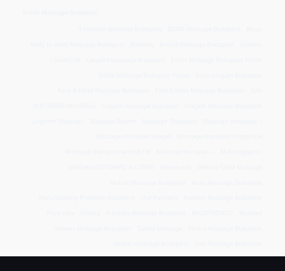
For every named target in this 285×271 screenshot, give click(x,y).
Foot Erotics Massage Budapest (200, 90)
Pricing (90, 213)
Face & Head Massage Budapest (103, 90)
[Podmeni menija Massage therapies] (260, 121)
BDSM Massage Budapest (204, 29)
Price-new (60, 213)
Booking (142, 44)
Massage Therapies (169, 121)
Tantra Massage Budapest (225, 228)
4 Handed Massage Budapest (120, 29)
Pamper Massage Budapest (223, 197)
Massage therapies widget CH (219, 136)
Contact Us (65, 60)
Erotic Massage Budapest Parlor (216, 60)
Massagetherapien (182, 152)
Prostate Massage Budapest (146, 213)
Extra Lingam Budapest (228, 75)
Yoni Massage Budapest (228, 243)
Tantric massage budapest (150, 243)
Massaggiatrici (241, 152)
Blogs (254, 29)
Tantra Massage (159, 228)
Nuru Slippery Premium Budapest (87, 197)
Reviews (250, 213)
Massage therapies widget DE (108, 152)
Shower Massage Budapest (92, 228)
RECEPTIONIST (212, 213)
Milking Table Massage (229, 167)
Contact (251, 44)
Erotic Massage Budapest (60, 12)
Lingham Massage (57, 121)
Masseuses (175, 167)
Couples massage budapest (125, 60)
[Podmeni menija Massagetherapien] (213, 152)
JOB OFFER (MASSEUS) (64, 106)
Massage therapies (230, 121)
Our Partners (159, 197)
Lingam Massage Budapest (223, 106)
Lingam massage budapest (140, 106)
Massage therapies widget (133, 136)
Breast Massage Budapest (197, 44)
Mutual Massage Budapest (148, 182)
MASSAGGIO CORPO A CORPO (111, 167)
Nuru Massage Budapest (227, 182)
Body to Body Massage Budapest (77, 44)
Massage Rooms (112, 121)
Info (256, 90)
